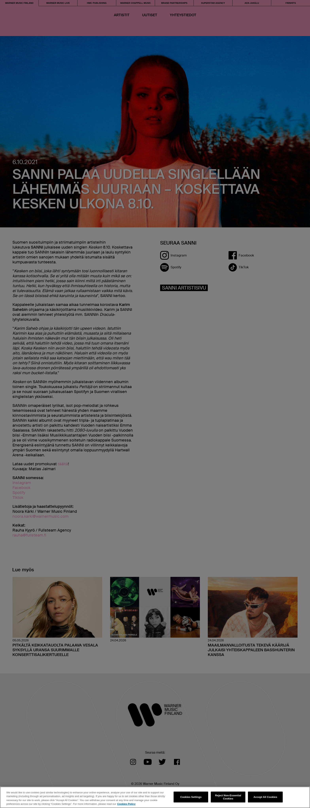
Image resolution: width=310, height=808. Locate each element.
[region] (155, 797)
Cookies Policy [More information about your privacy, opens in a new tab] (126, 803)
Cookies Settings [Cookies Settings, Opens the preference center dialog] (191, 797)
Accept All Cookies (265, 797)
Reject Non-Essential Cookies (228, 797)
